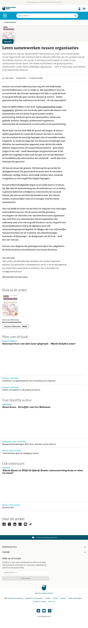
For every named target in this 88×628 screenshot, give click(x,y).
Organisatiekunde (10, 22)
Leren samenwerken (11, 322)
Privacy (55, 598)
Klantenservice (44, 547)
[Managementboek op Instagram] (49, 610)
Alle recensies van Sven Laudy (15, 277)
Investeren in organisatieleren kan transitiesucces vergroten (29, 381)
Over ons (51, 602)
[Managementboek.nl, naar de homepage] (9, 10)
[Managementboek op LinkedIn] (38, 610)
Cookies (63, 598)
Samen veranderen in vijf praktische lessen (21, 390)
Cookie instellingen (75, 598)
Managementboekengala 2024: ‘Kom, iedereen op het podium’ (29, 444)
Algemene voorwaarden (34, 598)
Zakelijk (44, 552)
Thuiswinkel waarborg (14, 598)
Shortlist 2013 (8, 507)
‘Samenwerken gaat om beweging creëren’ (20, 453)
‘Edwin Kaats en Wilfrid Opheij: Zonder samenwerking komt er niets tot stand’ (42, 471)
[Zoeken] (45, 15)
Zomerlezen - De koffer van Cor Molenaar (26, 407)
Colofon (48, 598)
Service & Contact (39, 602)
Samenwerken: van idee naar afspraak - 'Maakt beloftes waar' (39, 344)
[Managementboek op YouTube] (44, 610)
